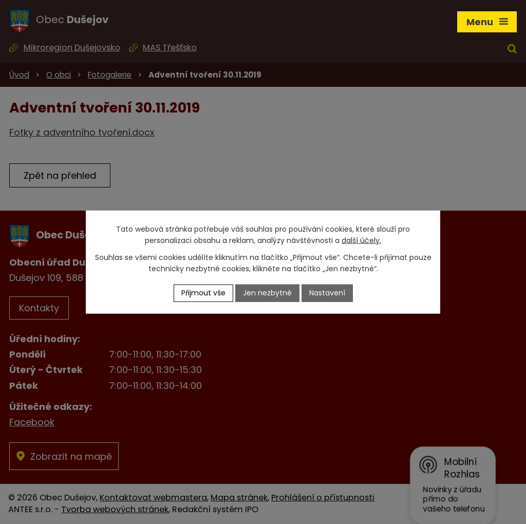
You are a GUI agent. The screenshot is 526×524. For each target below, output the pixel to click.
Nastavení (327, 293)
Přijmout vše (203, 293)
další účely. (361, 240)
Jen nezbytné (267, 293)
